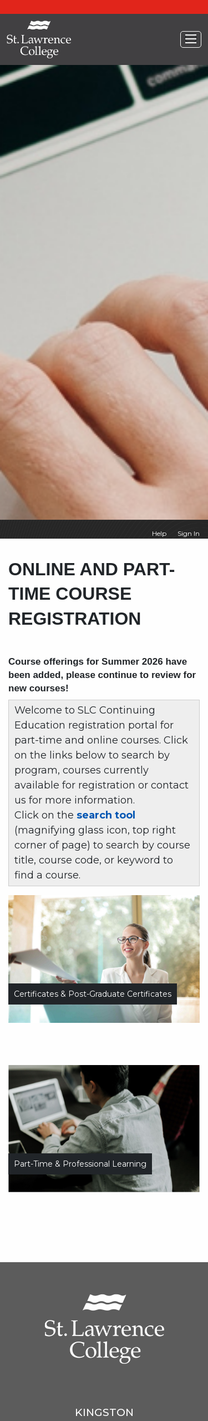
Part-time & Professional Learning (80, 1164)
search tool (106, 815)
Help (159, 533)
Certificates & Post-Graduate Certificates (92, 994)
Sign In (188, 533)
